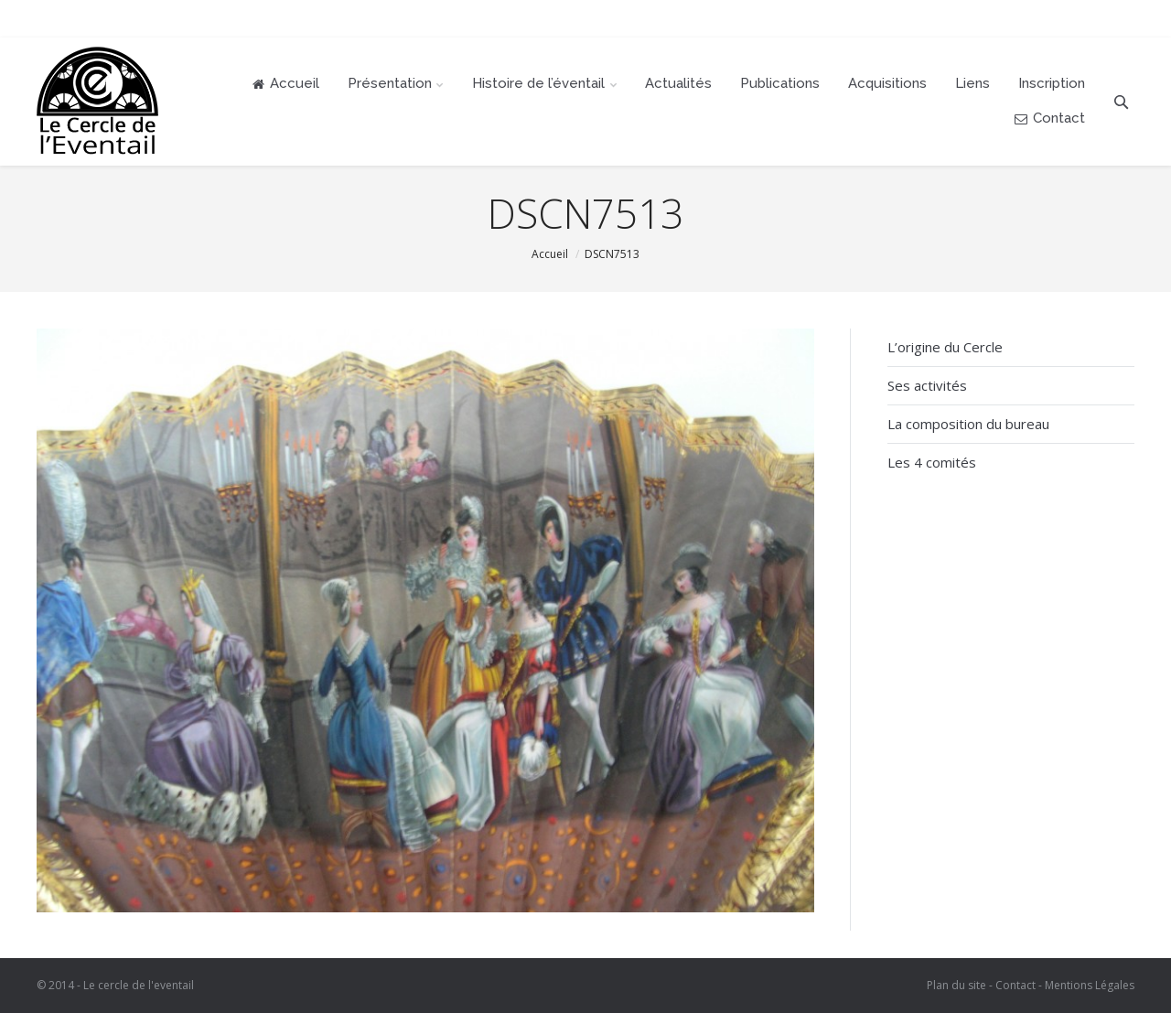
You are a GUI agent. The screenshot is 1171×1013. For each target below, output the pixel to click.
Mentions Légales (1089, 985)
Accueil (550, 254)
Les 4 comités (931, 462)
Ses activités (927, 385)
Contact (1015, 985)
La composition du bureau (968, 424)
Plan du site (956, 985)
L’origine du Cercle (945, 347)
